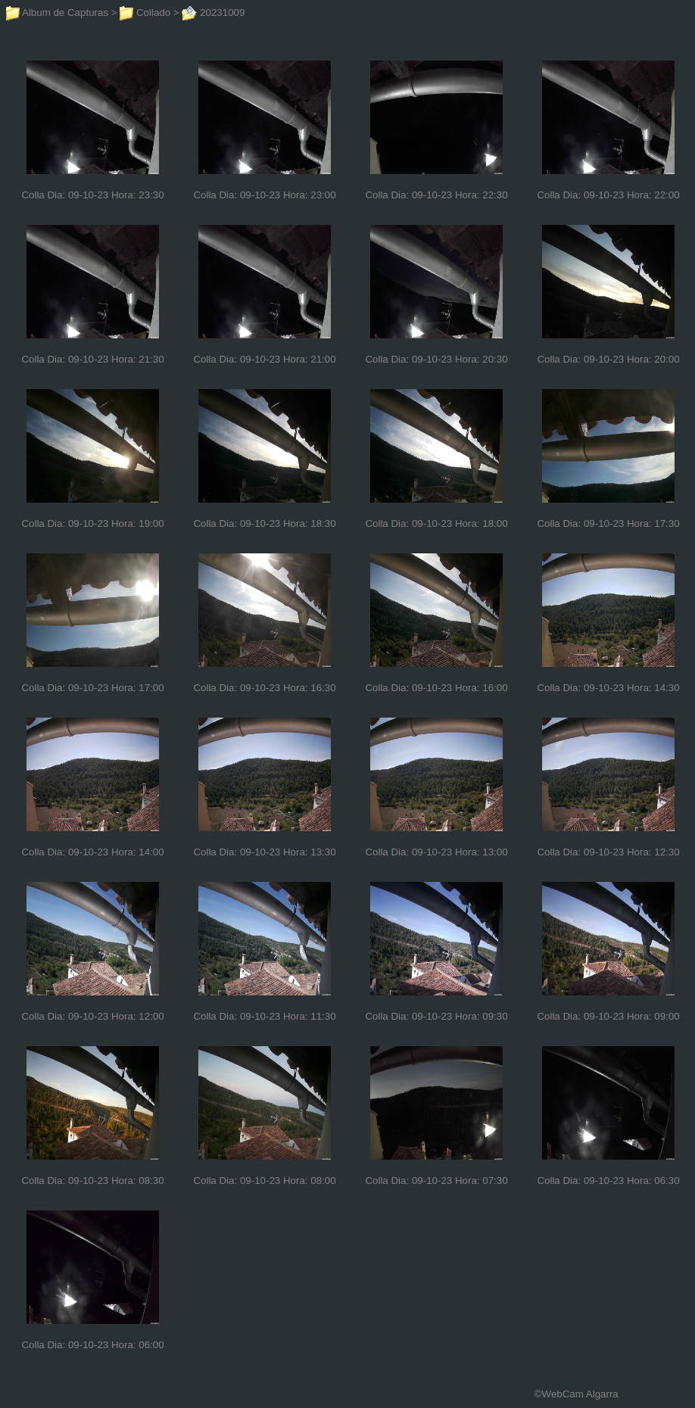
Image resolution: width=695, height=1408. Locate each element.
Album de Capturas (57, 12)
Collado (145, 12)
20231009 (213, 12)
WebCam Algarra (580, 1394)
